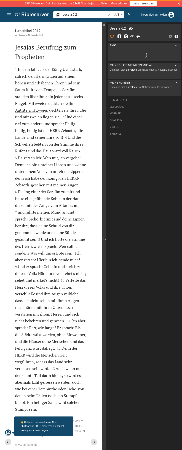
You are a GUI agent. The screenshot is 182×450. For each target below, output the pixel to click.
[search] (85, 14)
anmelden (131, 69)
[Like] (112, 36)
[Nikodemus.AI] (8, 432)
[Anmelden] (171, 14)
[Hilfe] (176, 36)
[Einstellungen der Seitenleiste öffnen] (170, 36)
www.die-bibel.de (26, 444)
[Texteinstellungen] (128, 14)
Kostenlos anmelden (154, 14)
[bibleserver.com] (32, 15)
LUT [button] (119, 15)
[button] (178, 3)
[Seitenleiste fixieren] (104, 25)
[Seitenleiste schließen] (104, 239)
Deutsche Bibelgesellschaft (31, 35)
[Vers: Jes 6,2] (131, 29)
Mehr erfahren (119, 3)
